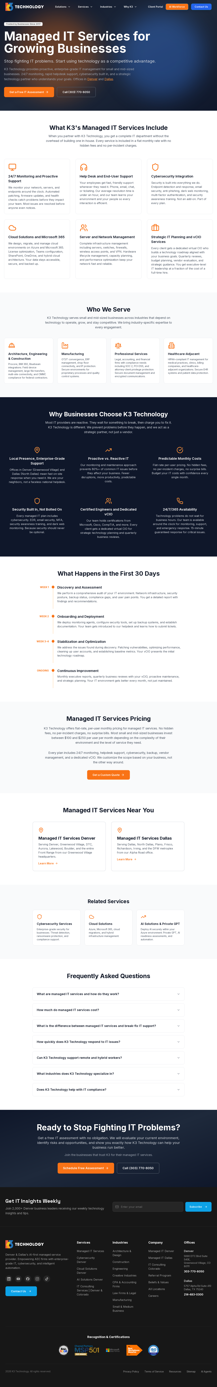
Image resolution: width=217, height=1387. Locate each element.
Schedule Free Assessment (86, 1168)
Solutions (63, 6)
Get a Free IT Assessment (29, 92)
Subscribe (198, 1206)
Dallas (108, 79)
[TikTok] (46, 1278)
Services (85, 6)
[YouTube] (18, 1278)
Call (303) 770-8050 (76, 92)
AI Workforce (177, 6)
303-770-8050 (194, 1271)
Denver (92, 79)
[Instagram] (37, 1278)
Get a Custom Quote (108, 775)
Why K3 (130, 6)
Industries (108, 6)
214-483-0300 (193, 1294)
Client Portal (155, 6)
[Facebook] (27, 1278)
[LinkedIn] (8, 1278)
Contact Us (201, 6)
